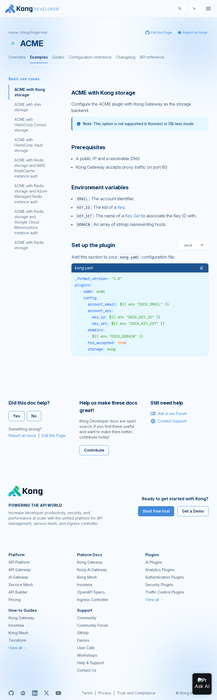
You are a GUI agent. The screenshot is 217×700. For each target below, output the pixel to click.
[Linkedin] (34, 693)
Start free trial (156, 511)
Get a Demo (193, 511)
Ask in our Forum (168, 413)
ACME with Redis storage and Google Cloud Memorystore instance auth (29, 222)
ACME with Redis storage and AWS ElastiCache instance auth (29, 168)
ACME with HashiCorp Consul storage (30, 124)
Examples (39, 57)
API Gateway (20, 569)
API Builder (18, 592)
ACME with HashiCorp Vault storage (28, 145)
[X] (46, 693)
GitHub (83, 632)
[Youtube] (58, 693)
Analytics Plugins (159, 569)
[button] (202, 268)
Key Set (132, 215)
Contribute (94, 450)
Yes (16, 416)
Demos (83, 640)
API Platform (19, 562)
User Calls (86, 647)
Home (13, 32)
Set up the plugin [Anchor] (93, 245)
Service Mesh (21, 584)
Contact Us (86, 670)
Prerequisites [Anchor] (88, 147)
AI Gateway (18, 577)
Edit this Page (54, 435)
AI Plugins (153, 562)
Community (86, 618)
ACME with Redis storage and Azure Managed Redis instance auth (30, 193)
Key (121, 207)
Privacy (104, 693)
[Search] (179, 8)
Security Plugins (159, 584)
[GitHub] (11, 693)
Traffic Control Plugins (164, 592)
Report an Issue (22, 435)
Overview (17, 57)
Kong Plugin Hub (34, 32)
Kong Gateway (90, 562)
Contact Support (168, 421)
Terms (87, 693)
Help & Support (90, 662)
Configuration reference (90, 57)
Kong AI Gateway (92, 569)
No (34, 416)
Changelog (125, 57)
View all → (154, 599)
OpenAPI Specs (91, 592)
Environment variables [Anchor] (100, 187)
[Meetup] (23, 693)
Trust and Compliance (136, 693)
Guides (58, 57)
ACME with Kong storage (29, 92)
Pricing (15, 599)
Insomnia (84, 584)
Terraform (17, 640)
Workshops (87, 655)
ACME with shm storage (27, 107)
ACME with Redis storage (29, 245)
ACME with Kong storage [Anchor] (103, 93)
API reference (152, 57)
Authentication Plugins (164, 577)
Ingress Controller (92, 599)
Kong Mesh (87, 577)
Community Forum (92, 625)
